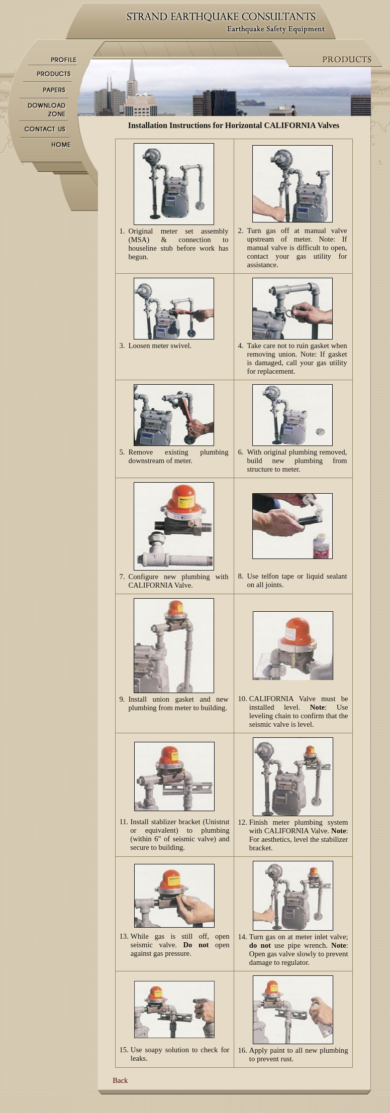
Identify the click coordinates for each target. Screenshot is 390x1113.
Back (120, 1080)
